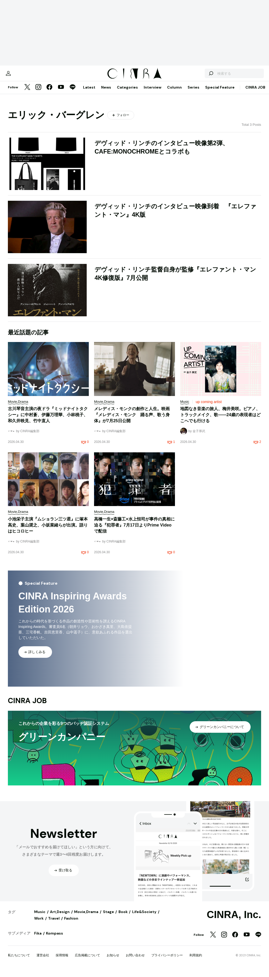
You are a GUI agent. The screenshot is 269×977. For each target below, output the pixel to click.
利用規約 (195, 960)
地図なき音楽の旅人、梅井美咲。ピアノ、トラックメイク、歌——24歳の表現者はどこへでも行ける (220, 420)
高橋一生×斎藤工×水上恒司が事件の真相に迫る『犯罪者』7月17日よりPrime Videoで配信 (134, 530)
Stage (108, 917)
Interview (152, 92)
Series (193, 92)
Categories (127, 92)
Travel (54, 923)
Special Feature (220, 92)
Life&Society (144, 917)
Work (39, 923)
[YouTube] (61, 93)
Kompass (54, 938)
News (106, 92)
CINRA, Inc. (234, 919)
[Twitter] (27, 92)
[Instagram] (38, 92)
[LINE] (72, 92)
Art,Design (60, 917)
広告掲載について (87, 960)
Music (39, 917)
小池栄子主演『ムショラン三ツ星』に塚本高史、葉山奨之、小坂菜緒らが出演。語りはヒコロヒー (48, 530)
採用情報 (62, 960)
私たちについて (19, 960)
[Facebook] (49, 92)
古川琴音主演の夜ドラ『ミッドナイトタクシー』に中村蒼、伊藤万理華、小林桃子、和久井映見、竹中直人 (48, 420)
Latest (89, 92)
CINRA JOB (255, 92)
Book (123, 917)
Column (174, 92)
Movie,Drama (86, 917)
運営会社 (43, 960)
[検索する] (200, 76)
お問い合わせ (135, 960)
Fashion (71, 923)
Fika (38, 938)
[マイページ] (19, 76)
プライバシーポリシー (167, 960)
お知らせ (113, 960)
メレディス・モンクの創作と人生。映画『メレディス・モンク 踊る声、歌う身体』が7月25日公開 (132, 420)
